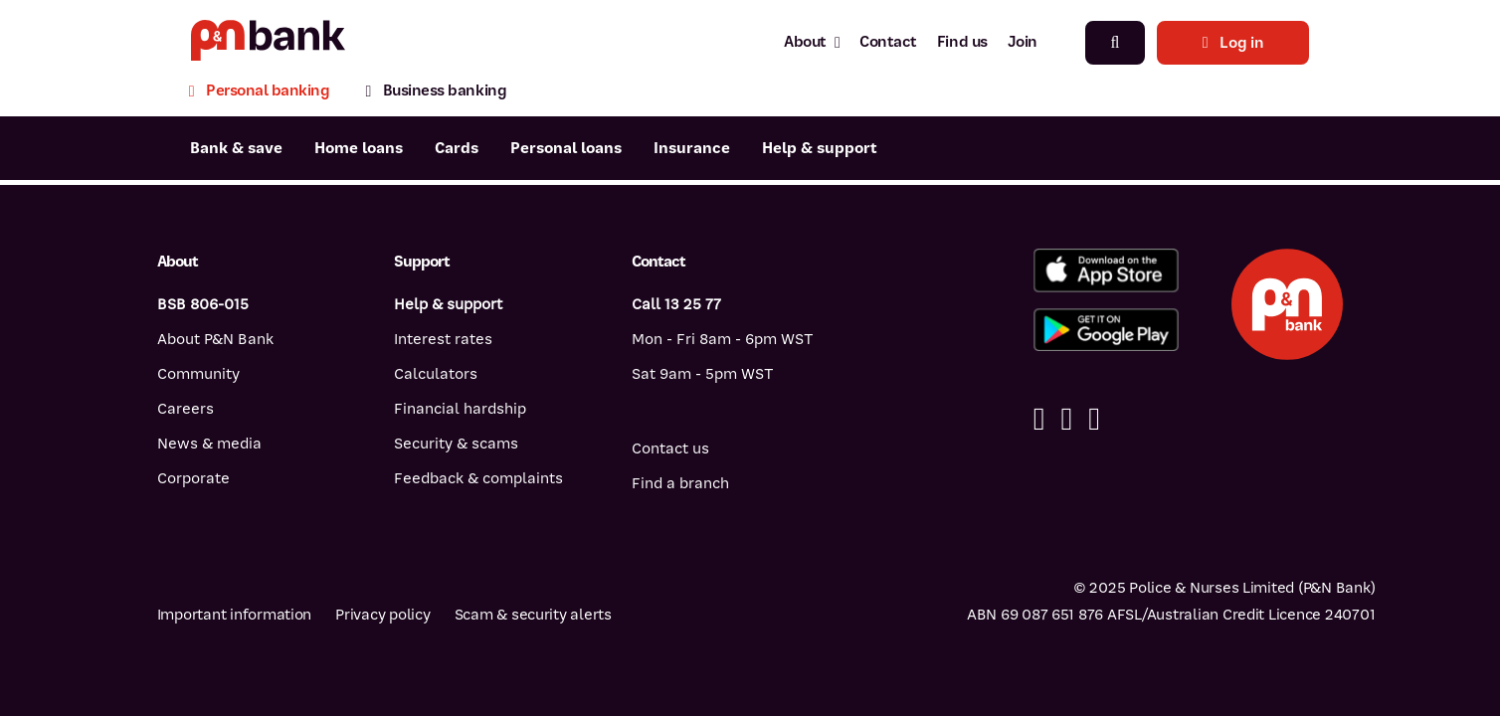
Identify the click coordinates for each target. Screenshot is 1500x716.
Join (1022, 42)
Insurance (692, 148)
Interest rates (443, 339)
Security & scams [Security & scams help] (456, 443)
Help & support (819, 148)
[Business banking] (435, 93)
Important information (234, 615)
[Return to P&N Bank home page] (268, 42)
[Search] (1115, 43)
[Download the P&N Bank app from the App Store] (1106, 270)
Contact (888, 42)
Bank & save (236, 148)
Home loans (358, 148)
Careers (185, 409)
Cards (456, 148)
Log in (1233, 43)
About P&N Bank (215, 339)
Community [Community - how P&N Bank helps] (198, 374)
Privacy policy (382, 615)
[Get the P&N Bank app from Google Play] (1106, 330)
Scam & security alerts (533, 615)
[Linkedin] (1066, 419)
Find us (962, 42)
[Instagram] (1094, 419)
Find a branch (680, 483)
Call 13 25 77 (676, 304)
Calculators (435, 374)
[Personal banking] (268, 93)
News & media (209, 443)
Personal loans (566, 148)
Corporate (193, 478)
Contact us (670, 448)
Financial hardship (460, 409)
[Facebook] (1039, 419)
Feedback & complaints (478, 478)
